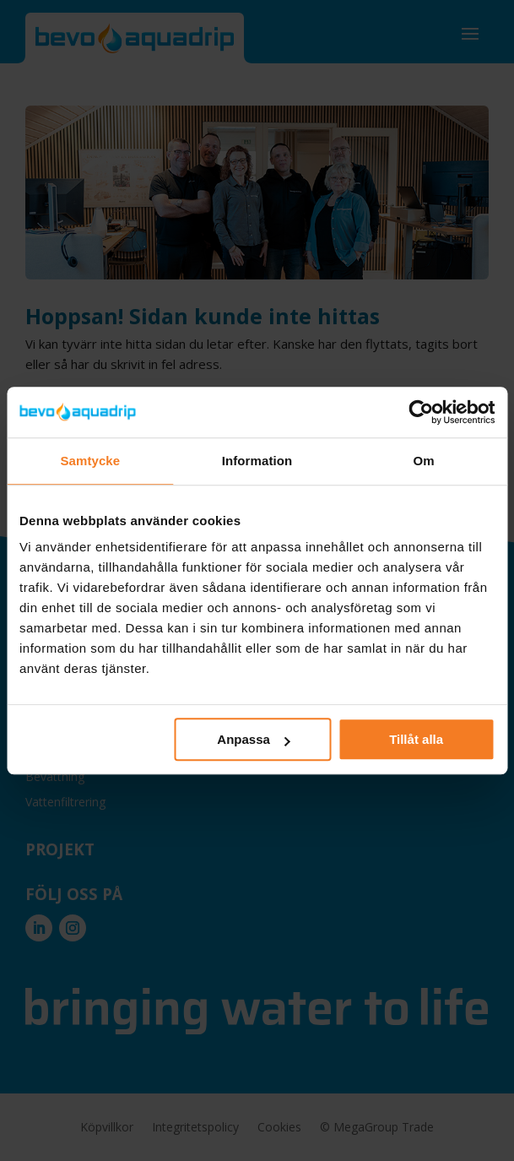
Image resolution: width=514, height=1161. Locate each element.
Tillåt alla (416, 739)
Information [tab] (257, 460)
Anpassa (253, 739)
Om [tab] (424, 460)
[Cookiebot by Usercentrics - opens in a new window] (421, 412)
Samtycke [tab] (90, 460)
